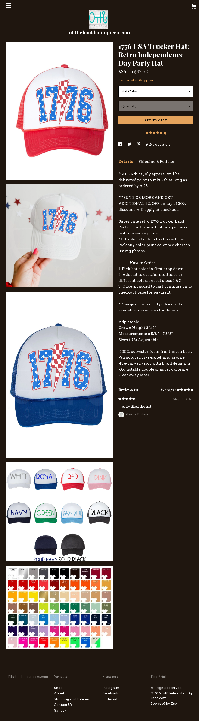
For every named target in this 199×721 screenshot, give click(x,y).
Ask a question (158, 144)
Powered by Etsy (164, 703)
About (59, 693)
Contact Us (63, 704)
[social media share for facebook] (120, 144)
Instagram (110, 688)
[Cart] (193, 6)
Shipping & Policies (156, 161)
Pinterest (110, 699)
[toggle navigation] (8, 5)
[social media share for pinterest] (139, 144)
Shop (58, 688)
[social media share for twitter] (129, 144)
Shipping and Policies (72, 699)
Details (126, 161)
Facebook (110, 693)
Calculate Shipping (136, 80)
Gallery (60, 710)
